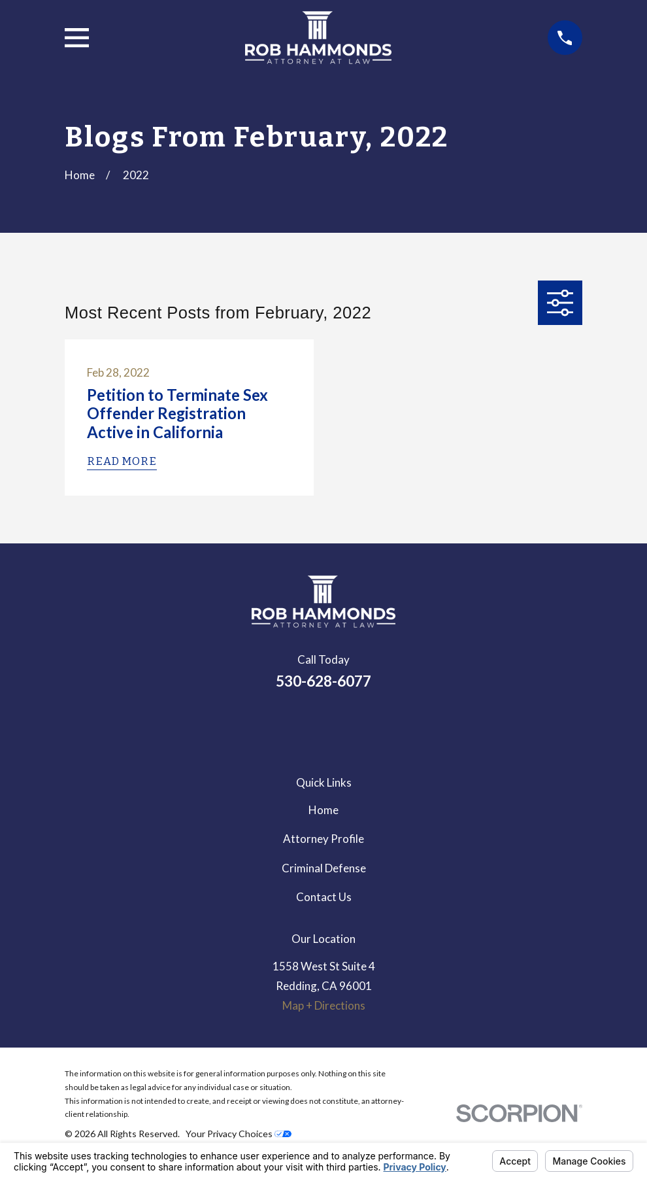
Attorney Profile (323, 839)
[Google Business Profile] (323, 724)
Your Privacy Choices (238, 1133)
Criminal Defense (324, 868)
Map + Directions (323, 1005)
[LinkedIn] (288, 724)
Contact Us (324, 897)
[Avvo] (359, 724)
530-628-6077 (323, 681)
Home (323, 810)
